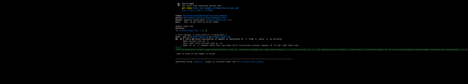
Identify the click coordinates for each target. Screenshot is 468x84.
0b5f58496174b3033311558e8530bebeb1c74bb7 (205, 20)
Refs (199, 12)
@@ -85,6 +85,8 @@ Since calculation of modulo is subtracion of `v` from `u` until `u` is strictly (229, 46)
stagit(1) (198, 72)
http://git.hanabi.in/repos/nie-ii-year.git (216, 9)
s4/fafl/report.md (188, 36)
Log (183, 12)
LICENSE (209, 12)
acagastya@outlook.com (218, 23)
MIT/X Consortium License (250, 72)
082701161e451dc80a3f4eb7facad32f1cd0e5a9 (205, 18)
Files (191, 12)
